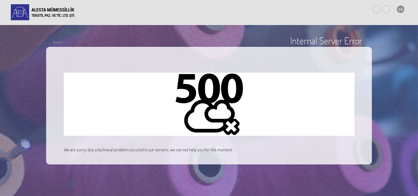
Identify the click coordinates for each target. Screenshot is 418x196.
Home (57, 42)
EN (400, 9)
